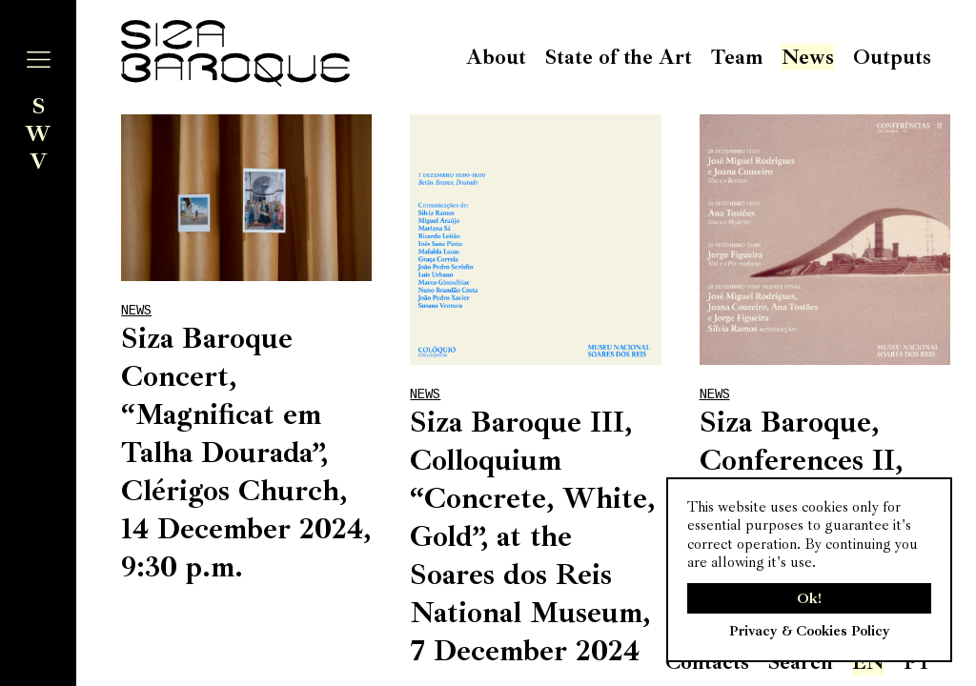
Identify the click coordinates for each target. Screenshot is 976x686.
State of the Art (618, 57)
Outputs (892, 57)
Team (736, 57)
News (808, 57)
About (496, 57)
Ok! (809, 598)
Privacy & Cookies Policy (809, 630)
